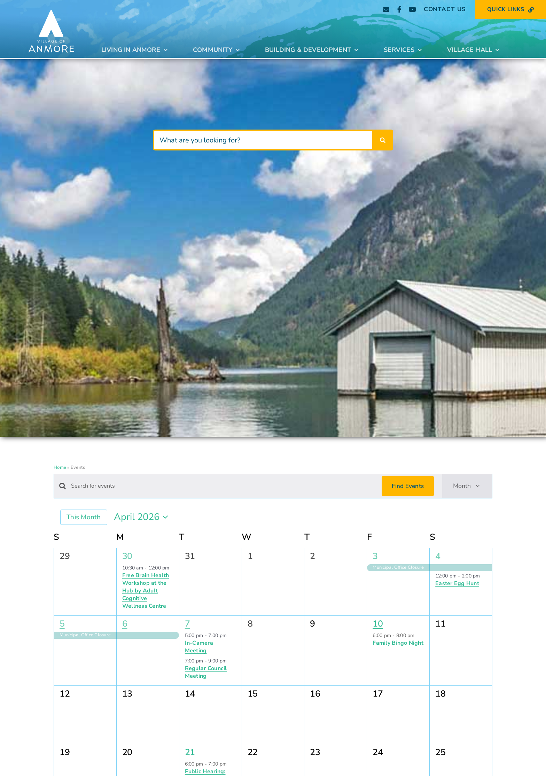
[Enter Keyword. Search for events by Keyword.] (222, 486)
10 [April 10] (378, 624)
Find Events (408, 486)
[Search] (382, 140)
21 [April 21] (190, 752)
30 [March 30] (127, 556)
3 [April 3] (375, 556)
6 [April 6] (124, 624)
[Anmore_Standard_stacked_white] (51, 8)
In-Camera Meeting (199, 646)
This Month (84, 517)
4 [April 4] (437, 556)
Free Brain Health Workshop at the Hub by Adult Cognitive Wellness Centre (145, 591)
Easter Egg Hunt (457, 583)
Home (60, 467)
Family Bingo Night (398, 643)
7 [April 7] (187, 624)
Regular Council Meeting (206, 672)
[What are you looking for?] (263, 140)
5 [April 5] (62, 624)
